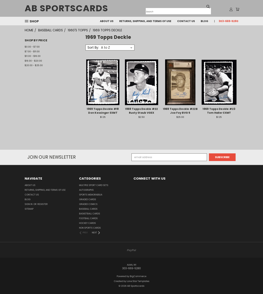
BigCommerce (138, 276)
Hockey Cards (87, 223)
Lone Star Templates (138, 281)
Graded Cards (87, 199)
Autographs (86, 189)
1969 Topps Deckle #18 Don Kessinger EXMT (103, 111)
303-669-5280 (228, 21)
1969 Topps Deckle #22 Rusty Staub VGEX (141, 111)
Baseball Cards (88, 208)
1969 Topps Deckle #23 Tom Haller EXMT (219, 111)
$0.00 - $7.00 (32, 46)
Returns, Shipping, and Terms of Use (145, 21)
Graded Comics (88, 204)
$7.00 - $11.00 (32, 51)
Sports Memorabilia (90, 194)
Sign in (29, 204)
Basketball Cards (89, 213)
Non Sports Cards (90, 227)
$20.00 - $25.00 (34, 65)
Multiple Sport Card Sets (93, 185)
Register (42, 204)
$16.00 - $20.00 (33, 60)
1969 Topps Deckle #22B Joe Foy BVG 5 (180, 111)
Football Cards (88, 218)
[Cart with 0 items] (237, 9)
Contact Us (186, 21)
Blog (204, 21)
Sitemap (29, 208)
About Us (106, 21)
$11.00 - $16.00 (33, 56)
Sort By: (93, 47)
